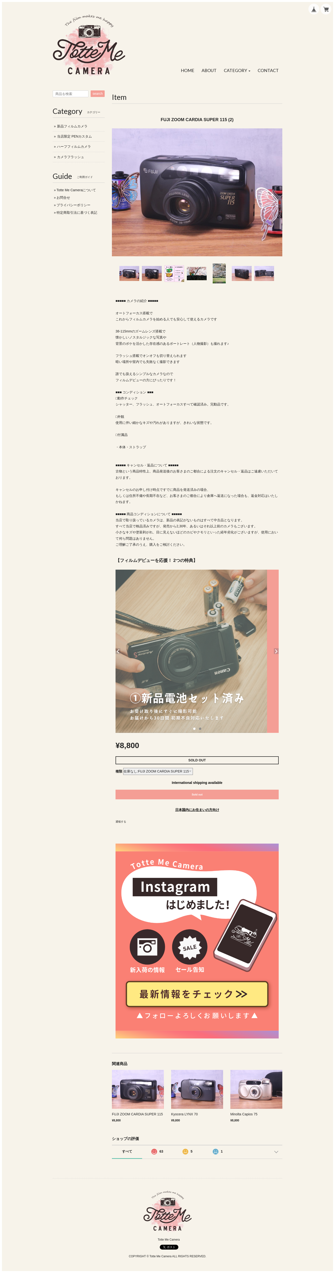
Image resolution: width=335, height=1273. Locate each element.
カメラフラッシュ (70, 157)
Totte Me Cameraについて (76, 190)
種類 (119, 771)
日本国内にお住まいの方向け (197, 810)
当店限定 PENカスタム (74, 136)
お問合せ (63, 197)
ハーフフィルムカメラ (74, 146)
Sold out (197, 794)
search (98, 94)
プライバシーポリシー (73, 205)
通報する (121, 821)
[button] (237, 70)
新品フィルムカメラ (72, 126)
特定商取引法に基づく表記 (77, 212)
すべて (127, 1151)
